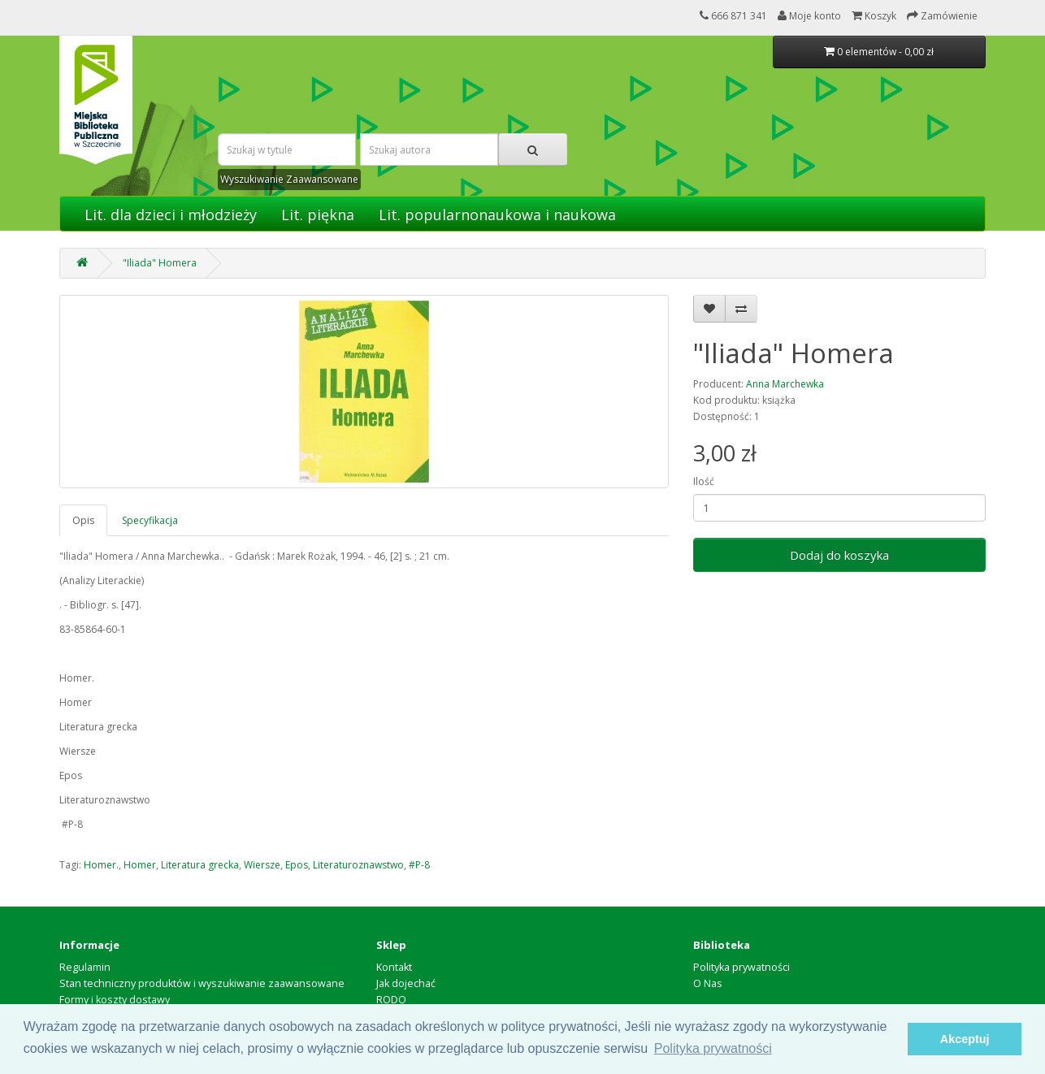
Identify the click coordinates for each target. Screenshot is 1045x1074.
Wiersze (262, 865)
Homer (140, 865)
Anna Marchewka (785, 384)
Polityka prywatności (741, 967)
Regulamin (85, 967)
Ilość (703, 481)
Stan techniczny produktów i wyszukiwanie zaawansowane (202, 983)
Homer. (101, 865)
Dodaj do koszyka (839, 555)
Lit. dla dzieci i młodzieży (171, 214)
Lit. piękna (317, 214)
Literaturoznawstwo (358, 865)
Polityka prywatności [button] (713, 1048)
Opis (83, 520)
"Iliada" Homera (160, 263)
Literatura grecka (200, 865)
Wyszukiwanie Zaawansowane (289, 179)
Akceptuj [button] (965, 1039)
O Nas (707, 983)
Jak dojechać (406, 983)
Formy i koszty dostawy (114, 1000)
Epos (296, 865)
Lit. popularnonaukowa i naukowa (497, 214)
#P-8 (419, 865)
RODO (391, 1000)
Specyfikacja (150, 520)
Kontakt (394, 967)
